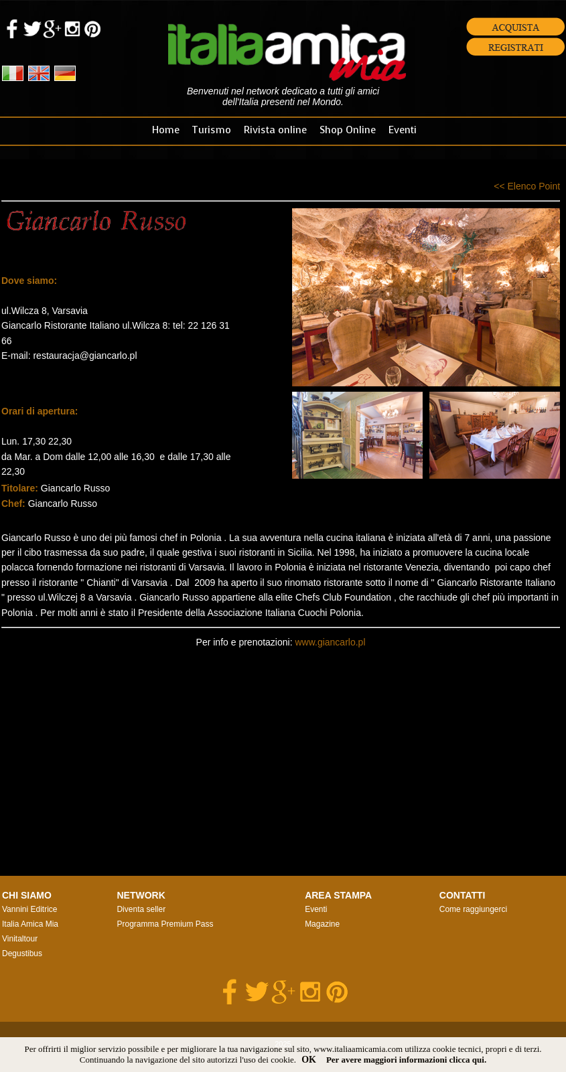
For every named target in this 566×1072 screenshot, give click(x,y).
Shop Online (348, 130)
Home (166, 130)
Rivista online (275, 130)
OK (308, 1060)
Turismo (211, 130)
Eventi (402, 130)
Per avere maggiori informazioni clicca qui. (406, 1060)
